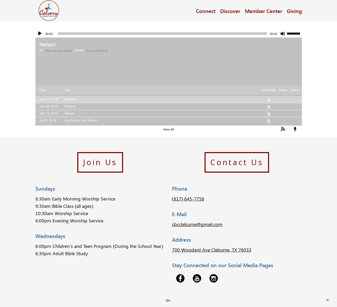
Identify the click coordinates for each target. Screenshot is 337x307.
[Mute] (282, 33)
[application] (168, 33)
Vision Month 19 (96, 50)
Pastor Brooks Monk (58, 50)
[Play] (39, 33)
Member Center (263, 10)
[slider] (162, 33)
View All (168, 129)
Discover (230, 10)
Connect (205, 10)
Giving (294, 10)
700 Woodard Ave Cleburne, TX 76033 (211, 250)
